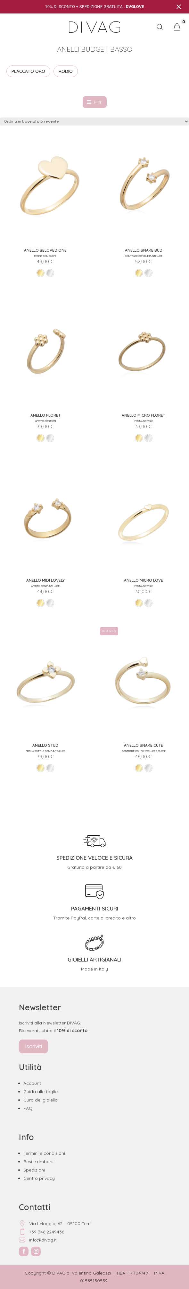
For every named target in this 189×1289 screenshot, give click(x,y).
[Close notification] (179, 7)
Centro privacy (39, 1178)
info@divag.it (38, 1240)
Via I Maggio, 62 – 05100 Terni (55, 1223)
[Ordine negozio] (94, 122)
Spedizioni (34, 1170)
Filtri (95, 102)
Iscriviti (33, 1046)
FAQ (28, 1108)
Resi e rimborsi (38, 1161)
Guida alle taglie (40, 1091)
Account (32, 1083)
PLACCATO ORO (28, 71)
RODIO (66, 71)
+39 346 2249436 (41, 1232)
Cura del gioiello (40, 1100)
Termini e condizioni (44, 1153)
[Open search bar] (159, 27)
